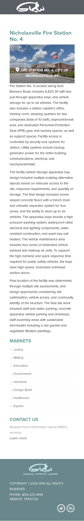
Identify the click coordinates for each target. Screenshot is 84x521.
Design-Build (22, 390)
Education (20, 366)
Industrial (20, 382)
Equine (18, 406)
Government (22, 374)
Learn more (19, 438)
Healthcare (21, 398)
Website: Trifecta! (24, 499)
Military (18, 358)
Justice (18, 350)
